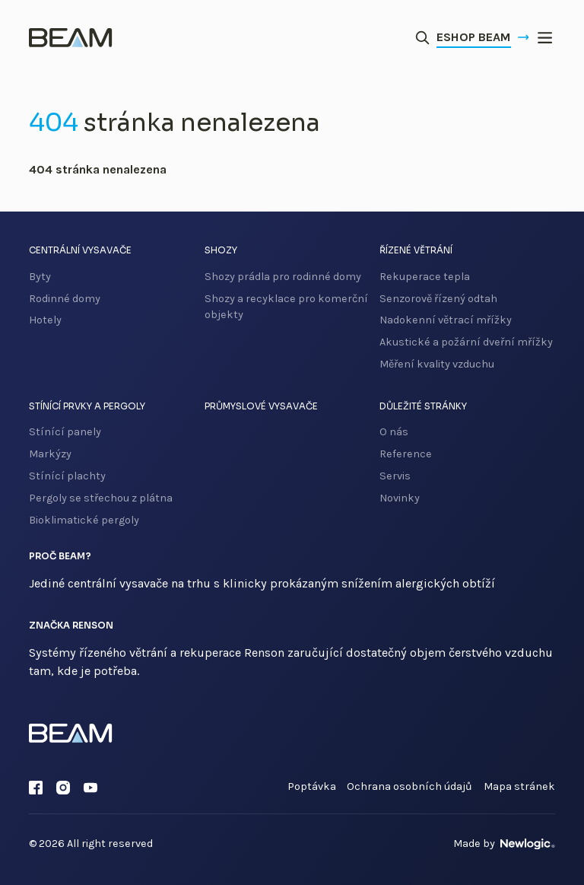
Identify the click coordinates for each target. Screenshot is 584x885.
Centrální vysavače (80, 250)
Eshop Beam (483, 37)
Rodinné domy (64, 298)
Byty (40, 276)
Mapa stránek (519, 786)
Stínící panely (65, 431)
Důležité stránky (423, 406)
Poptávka (311, 786)
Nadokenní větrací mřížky (445, 320)
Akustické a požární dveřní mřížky (466, 342)
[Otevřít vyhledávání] (422, 38)
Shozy (221, 250)
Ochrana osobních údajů (409, 786)
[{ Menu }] (544, 37)
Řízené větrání (415, 250)
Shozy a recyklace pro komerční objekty (286, 307)
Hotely (45, 320)
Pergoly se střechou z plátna (101, 498)
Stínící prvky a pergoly (87, 406)
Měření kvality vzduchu (436, 364)
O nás (393, 431)
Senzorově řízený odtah (438, 298)
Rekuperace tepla (424, 276)
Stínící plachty (67, 476)
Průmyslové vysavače (261, 406)
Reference (405, 453)
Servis (395, 476)
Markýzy (50, 453)
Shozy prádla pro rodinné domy (283, 276)
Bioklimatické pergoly (84, 520)
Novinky (399, 498)
